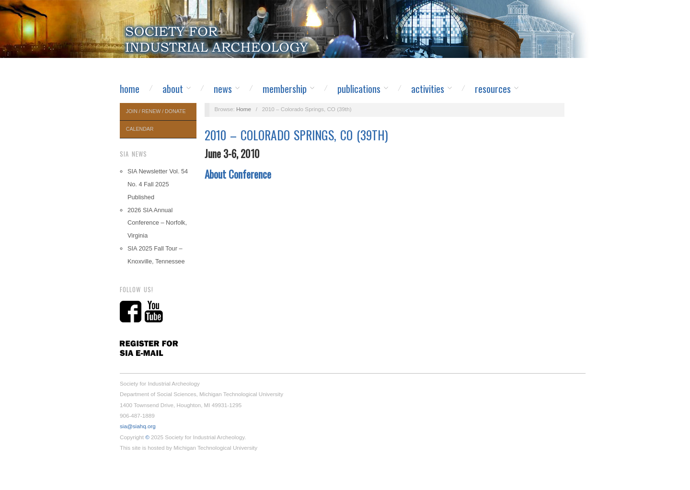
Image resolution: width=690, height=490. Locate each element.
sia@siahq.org (138, 426)
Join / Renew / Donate (156, 111)
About (172, 88)
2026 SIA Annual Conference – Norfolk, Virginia (157, 222)
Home (129, 88)
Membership (285, 88)
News (223, 88)
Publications (358, 88)
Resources (493, 88)
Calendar (140, 129)
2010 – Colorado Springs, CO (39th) (296, 135)
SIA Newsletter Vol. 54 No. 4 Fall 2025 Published (157, 184)
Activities (427, 88)
